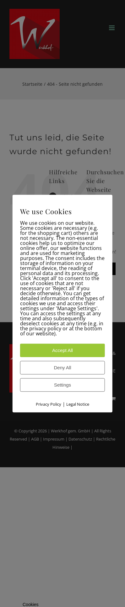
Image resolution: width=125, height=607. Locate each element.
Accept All (62, 350)
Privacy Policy (48, 404)
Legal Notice (77, 404)
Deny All (62, 367)
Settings (62, 385)
